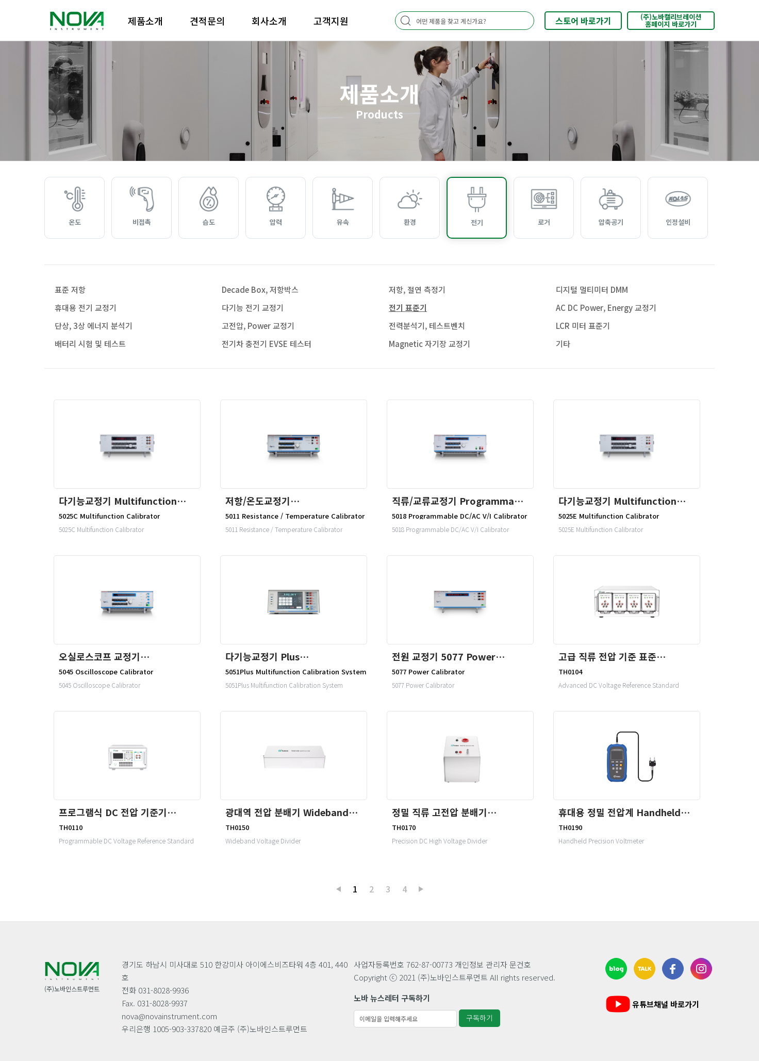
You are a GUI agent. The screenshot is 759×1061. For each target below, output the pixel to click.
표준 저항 (70, 289)
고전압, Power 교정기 (258, 325)
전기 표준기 (408, 307)
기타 (563, 343)
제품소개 (145, 20)
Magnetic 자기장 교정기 (429, 343)
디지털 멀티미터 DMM (592, 289)
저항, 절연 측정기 (417, 289)
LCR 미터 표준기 (583, 325)
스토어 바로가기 (583, 20)
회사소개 (269, 20)
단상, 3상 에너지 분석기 (94, 325)
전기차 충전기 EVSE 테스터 (266, 343)
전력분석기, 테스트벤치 (427, 325)
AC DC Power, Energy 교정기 (606, 307)
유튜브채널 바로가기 (651, 1004)
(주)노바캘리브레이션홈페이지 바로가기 (670, 20)
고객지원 (331, 20)
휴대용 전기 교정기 (86, 307)
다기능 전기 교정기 (253, 307)
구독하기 (479, 1018)
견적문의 (207, 20)
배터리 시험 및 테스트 (90, 343)
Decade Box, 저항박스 (260, 289)
